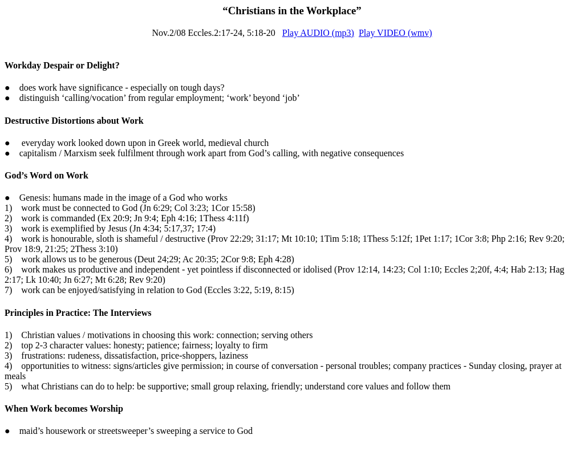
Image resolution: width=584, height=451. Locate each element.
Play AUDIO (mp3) (318, 33)
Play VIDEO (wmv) (395, 33)
